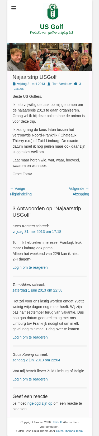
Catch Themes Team (69, 431)
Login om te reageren (30, 267)
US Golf (51, 26)
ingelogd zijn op (39, 403)
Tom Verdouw (62, 84)
